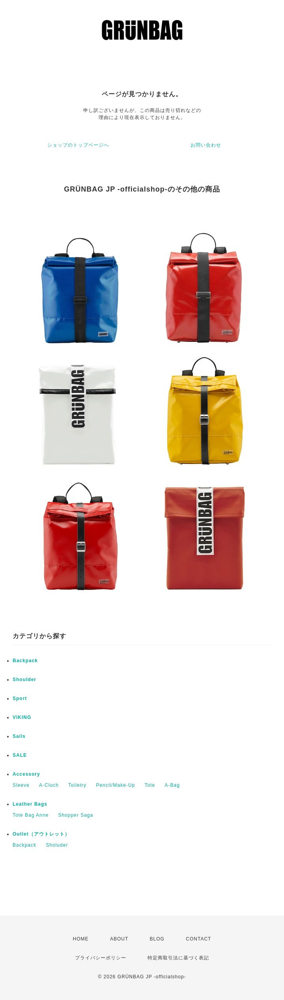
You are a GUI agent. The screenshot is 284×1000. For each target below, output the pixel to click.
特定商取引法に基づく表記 (178, 958)
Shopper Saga (75, 815)
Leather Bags (30, 804)
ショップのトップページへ (78, 145)
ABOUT (119, 939)
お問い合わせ (206, 145)
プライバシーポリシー (100, 958)
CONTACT (198, 939)
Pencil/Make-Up (115, 785)
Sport (20, 698)
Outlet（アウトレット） (41, 834)
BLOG (157, 939)
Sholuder (57, 845)
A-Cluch (49, 785)
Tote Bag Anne (31, 815)
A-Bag (172, 785)
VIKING (22, 717)
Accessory (26, 774)
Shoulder (24, 679)
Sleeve (21, 785)
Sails (19, 736)
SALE (20, 755)
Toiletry (77, 785)
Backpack (25, 660)
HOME (81, 939)
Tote (149, 785)
